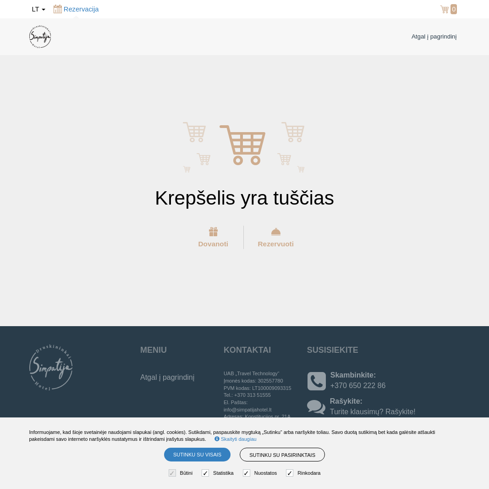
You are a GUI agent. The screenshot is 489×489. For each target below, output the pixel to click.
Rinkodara (304, 473)
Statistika (219, 473)
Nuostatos (261, 473)
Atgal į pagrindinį (434, 36)
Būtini (182, 473)
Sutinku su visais (197, 454)
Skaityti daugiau (235, 439)
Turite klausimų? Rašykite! (373, 412)
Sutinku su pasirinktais (282, 455)
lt (39, 9)
